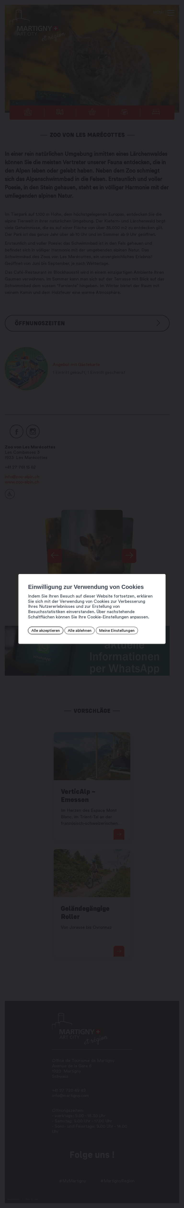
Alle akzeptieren (45, 631)
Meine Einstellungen (117, 631)
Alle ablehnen (79, 631)
